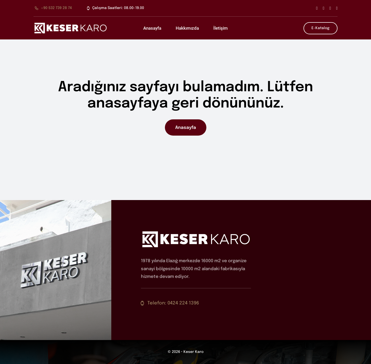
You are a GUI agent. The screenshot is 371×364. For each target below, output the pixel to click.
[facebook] (317, 8)
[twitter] (323, 8)
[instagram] (330, 8)
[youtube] (337, 8)
